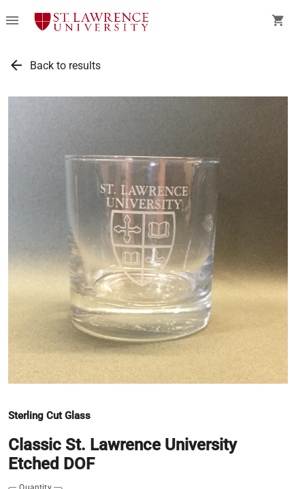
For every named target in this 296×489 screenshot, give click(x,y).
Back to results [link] (65, 65)
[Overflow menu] (12, 22)
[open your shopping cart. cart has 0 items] (278, 22)
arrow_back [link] (16, 65)
